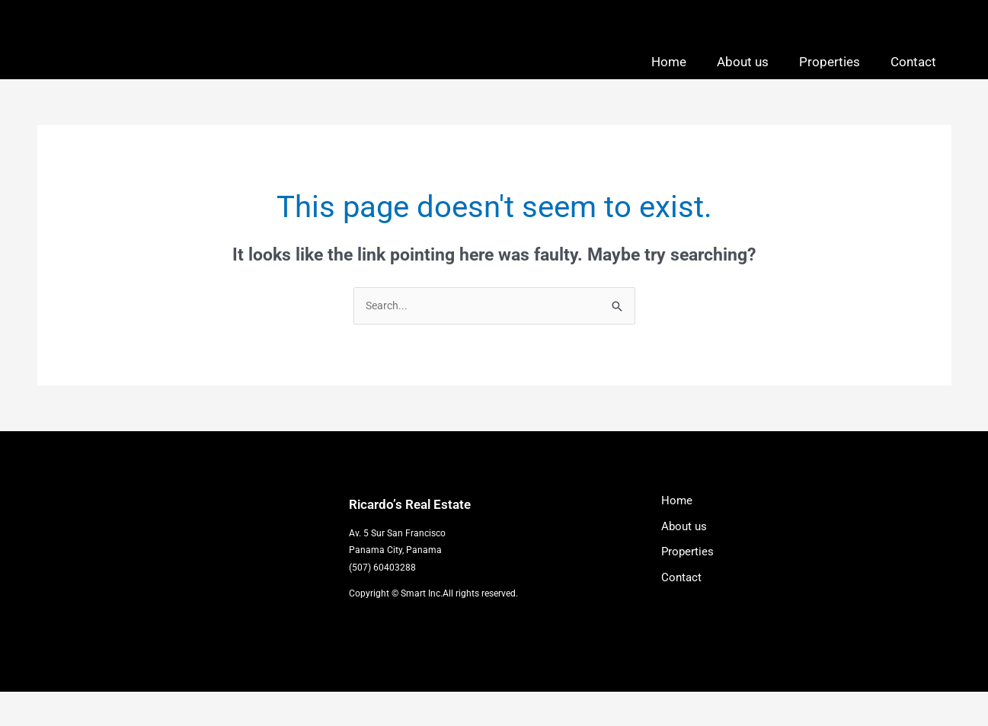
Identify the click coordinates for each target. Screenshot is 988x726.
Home (668, 77)
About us (743, 77)
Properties (829, 77)
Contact (913, 77)
